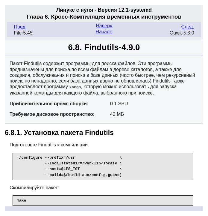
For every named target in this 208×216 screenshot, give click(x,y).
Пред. (20, 26)
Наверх (104, 25)
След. (187, 26)
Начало (104, 31)
